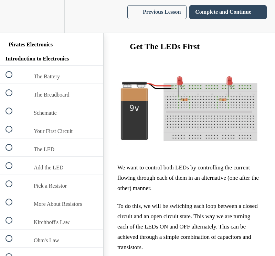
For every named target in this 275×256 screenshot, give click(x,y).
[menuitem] (51, 16)
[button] (12, 16)
